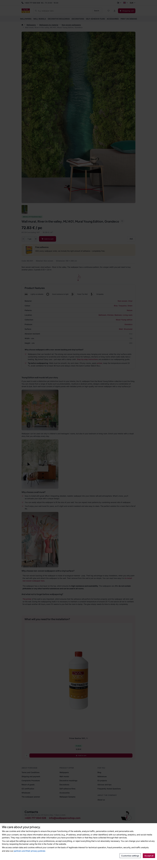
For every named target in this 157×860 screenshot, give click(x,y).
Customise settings (130, 855)
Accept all (148, 855)
